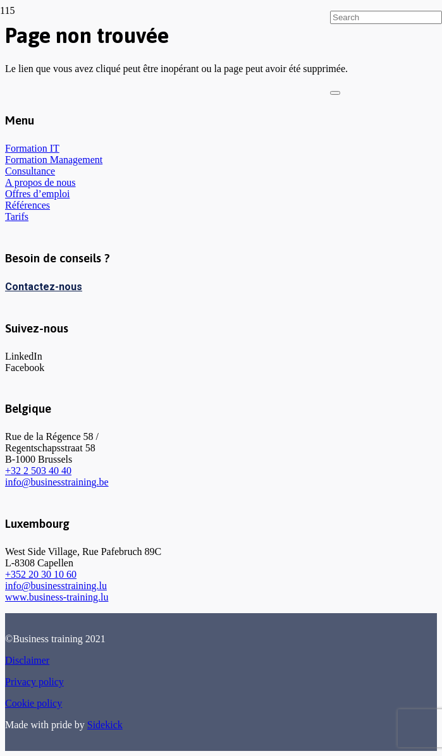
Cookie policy (33, 703)
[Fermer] (335, 93)
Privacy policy (34, 681)
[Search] (386, 17)
